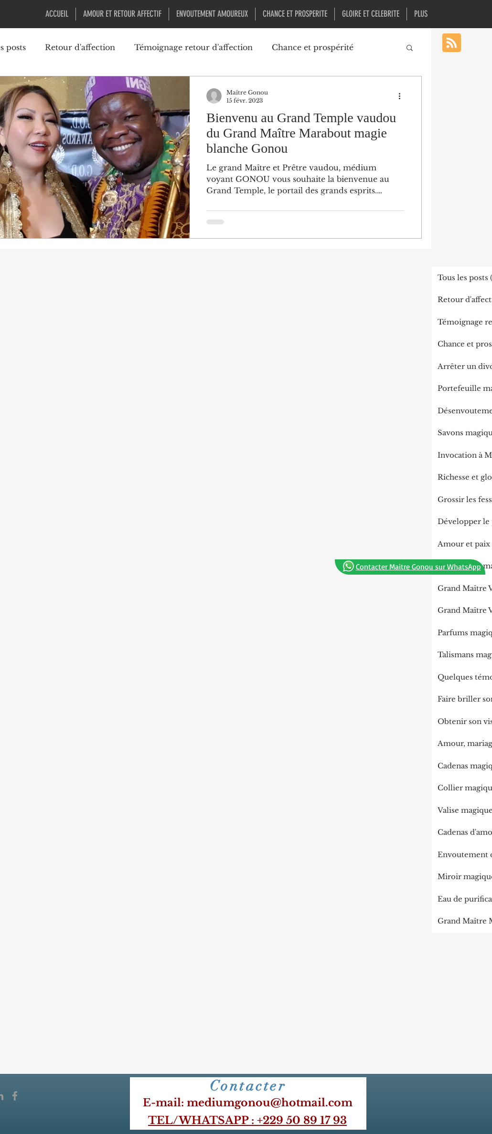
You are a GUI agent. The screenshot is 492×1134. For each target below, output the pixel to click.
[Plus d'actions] (402, 96)
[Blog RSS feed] (451, 43)
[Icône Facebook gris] (15, 1096)
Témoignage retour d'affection (193, 47)
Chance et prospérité (312, 47)
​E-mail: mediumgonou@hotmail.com (248, 1102)
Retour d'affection (80, 47)
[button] (409, 48)
